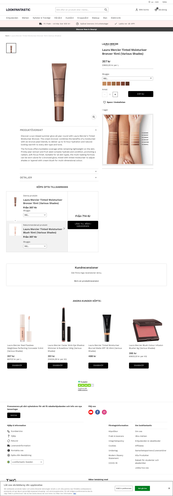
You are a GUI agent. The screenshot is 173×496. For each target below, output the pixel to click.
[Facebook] (97, 414)
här (74, 493)
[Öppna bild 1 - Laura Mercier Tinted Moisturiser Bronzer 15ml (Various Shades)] (11, 48)
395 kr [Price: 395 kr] (132, 353)
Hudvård (70, 18)
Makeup (95, 18)
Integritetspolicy (116, 441)
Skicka (13, 415)
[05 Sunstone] (123, 83)
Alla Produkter (142, 455)
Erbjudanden (12, 18)
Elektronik (116, 18)
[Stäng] (169, 488)
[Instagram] (104, 414)
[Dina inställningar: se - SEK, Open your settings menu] (153, 2)
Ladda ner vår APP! (124, 24)
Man (105, 18)
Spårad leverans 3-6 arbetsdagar (91, 24)
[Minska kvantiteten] (104, 94)
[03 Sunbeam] (113, 83)
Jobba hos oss (142, 468)
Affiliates (139, 446)
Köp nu (140, 94)
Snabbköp (19, 366)
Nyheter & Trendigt (41, 18)
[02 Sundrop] (109, 83)
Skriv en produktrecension (86, 281)
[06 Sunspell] (127, 83)
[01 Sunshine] (104, 83)
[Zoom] (93, 117)
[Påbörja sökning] (106, 9)
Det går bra (142, 488)
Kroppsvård (82, 18)
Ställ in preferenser (123, 488)
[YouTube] (90, 414)
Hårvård (58, 18)
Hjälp (164, 2)
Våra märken (141, 436)
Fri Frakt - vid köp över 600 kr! (54, 24)
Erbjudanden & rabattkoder (148, 441)
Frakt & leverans (116, 436)
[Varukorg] (161, 9)
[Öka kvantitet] (115, 94)
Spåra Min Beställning (19, 455)
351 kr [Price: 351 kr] (51, 356)
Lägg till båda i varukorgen (83, 225)
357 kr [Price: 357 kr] (11, 356)
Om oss (138, 431)
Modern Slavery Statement (116, 456)
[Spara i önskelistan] (114, 102)
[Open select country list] (27, 462)
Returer (12, 440)
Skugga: (105, 74)
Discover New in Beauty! (86, 29)
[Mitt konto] (142, 9)
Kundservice (14, 431)
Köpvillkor (113, 431)
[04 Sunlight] (118, 83)
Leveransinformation (19, 445)
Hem (7, 36)
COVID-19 (113, 463)
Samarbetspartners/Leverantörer (150, 450)
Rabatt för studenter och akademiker (147, 461)
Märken (25, 18)
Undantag (113, 450)
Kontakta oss (15, 450)
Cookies (112, 446)
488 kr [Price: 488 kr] (92, 356)
